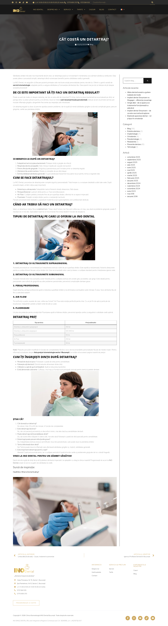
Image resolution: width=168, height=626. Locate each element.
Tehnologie (131, 147)
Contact (112, 10)
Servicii (68, 9)
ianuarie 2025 (132, 180)
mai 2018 (130, 194)
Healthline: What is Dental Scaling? (15, 472)
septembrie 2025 (134, 159)
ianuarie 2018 (132, 196)
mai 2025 (131, 170)
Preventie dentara (134, 144)
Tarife (81, 9)
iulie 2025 (131, 165)
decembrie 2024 (133, 183)
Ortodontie (131, 136)
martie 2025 (132, 175)
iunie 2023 (131, 191)
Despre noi (53, 9)
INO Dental (38, 10)
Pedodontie (131, 142)
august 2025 (132, 162)
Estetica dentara (133, 131)
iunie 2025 (131, 167)
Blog (101, 10)
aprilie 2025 (132, 173)
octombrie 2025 (133, 157)
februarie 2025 (133, 178)
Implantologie (132, 134)
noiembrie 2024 (133, 186)
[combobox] (121, 2)
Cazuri (92, 10)
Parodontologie (133, 139)
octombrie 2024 (133, 188)
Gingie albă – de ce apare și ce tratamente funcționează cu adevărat (138, 105)
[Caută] (152, 2)
